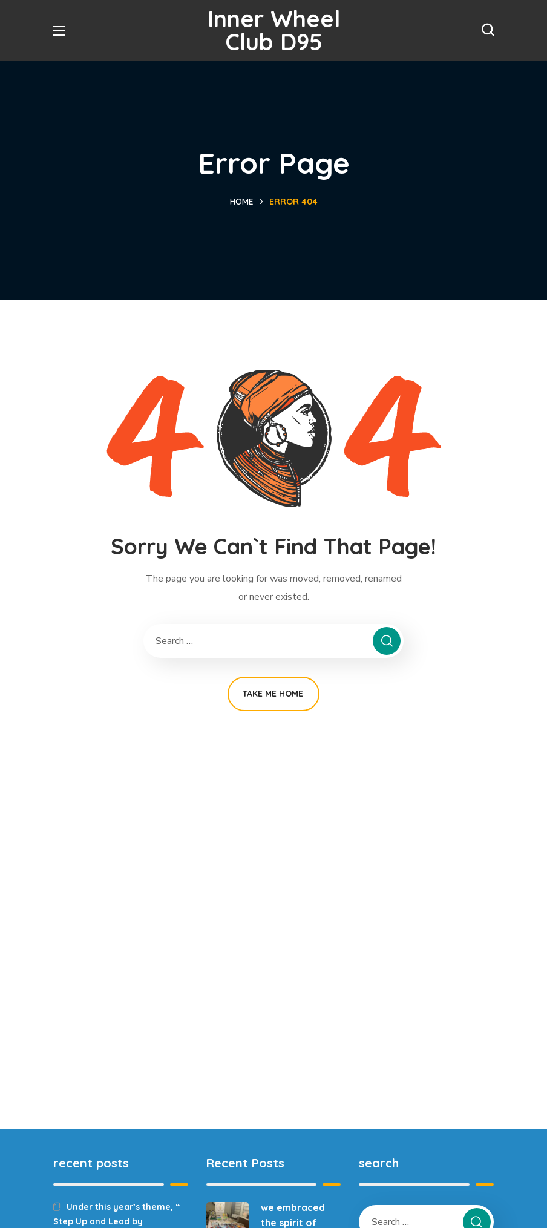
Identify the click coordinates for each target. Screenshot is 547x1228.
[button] (488, 30)
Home (242, 201)
